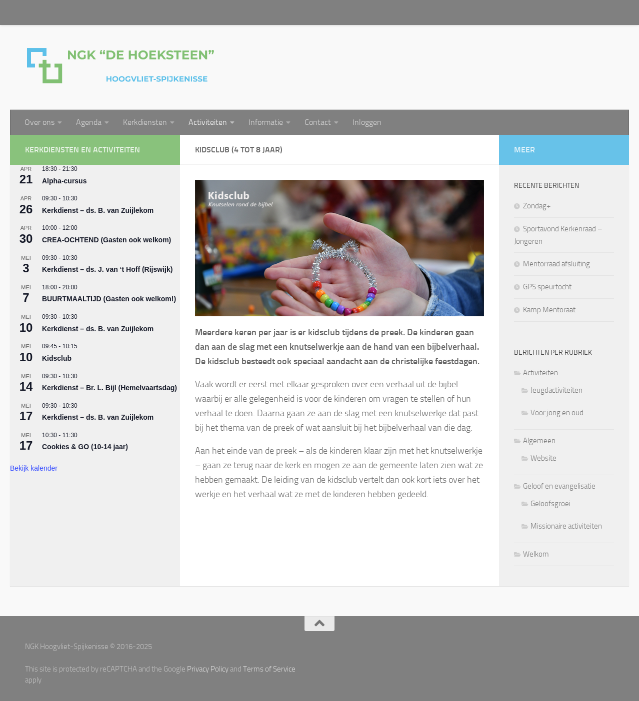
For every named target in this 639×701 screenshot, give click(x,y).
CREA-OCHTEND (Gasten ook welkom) (106, 240)
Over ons (39, 122)
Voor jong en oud (557, 412)
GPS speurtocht (547, 286)
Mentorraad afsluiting (556, 263)
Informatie (265, 122)
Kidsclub (57, 358)
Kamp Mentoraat (549, 309)
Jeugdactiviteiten (556, 390)
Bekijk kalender (34, 468)
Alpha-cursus (64, 181)
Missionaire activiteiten (566, 526)
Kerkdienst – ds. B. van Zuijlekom (98, 210)
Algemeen (539, 440)
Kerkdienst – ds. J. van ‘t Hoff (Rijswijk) (107, 269)
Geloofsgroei (550, 503)
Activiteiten (207, 122)
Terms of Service (269, 669)
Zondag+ (536, 205)
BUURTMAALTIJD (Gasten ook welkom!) (109, 299)
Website (543, 458)
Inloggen (367, 122)
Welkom (536, 554)
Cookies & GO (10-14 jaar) (85, 447)
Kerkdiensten (145, 122)
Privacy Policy (208, 669)
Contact (317, 122)
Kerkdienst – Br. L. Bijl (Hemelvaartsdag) (109, 388)
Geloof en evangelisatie (559, 486)
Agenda (89, 122)
